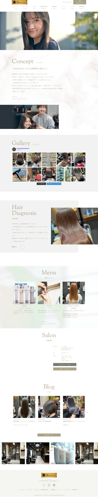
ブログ (72, 7)
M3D (34, 7)
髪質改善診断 (43, 7)
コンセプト (25, 7)
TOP (22, 490)
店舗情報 (54, 7)
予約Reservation (79, 2)
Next (86, 413)
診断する (14, 247)
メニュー (63, 7)
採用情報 (81, 7)
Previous (11, 413)
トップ (16, 7)
